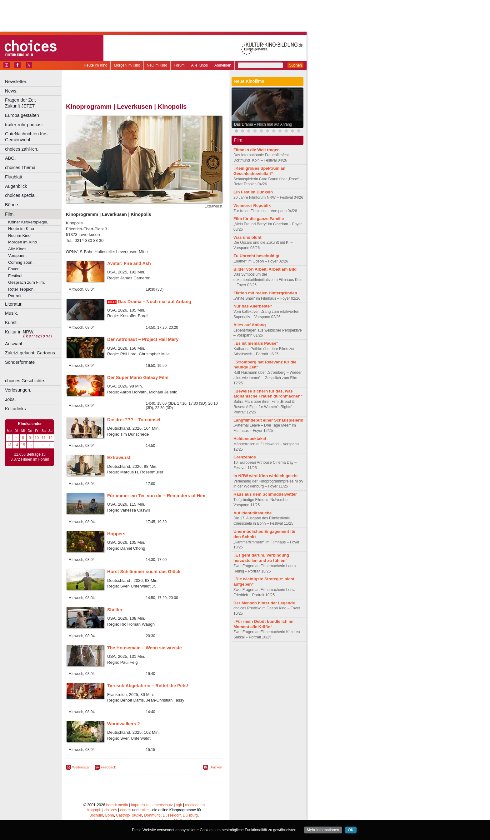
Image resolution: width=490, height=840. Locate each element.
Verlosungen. (18, 390)
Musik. (11, 313)
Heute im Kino (95, 65)
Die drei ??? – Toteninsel (133, 419)
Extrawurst (118, 457)
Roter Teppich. (21, 289)
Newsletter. (16, 81)
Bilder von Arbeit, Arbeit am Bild (265, 269)
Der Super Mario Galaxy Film (137, 377)
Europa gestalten (22, 115)
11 (44, 438)
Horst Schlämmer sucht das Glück (143, 571)
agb (179, 805)
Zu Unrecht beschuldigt (256, 255)
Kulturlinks (15, 408)
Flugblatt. (14, 176)
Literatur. (13, 304)
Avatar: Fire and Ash (129, 263)
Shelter (114, 609)
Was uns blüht (247, 237)
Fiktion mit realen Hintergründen (265, 293)
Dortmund (152, 815)
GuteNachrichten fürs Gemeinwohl (26, 136)
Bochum (96, 815)
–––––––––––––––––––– (30, 371)
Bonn (109, 815)
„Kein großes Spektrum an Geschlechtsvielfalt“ (259, 171)
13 (9, 445)
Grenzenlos (244, 457)
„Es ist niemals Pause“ (255, 343)
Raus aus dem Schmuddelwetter (265, 494)
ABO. (10, 158)
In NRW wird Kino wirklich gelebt (265, 475)
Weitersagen (82, 767)
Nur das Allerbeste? (252, 306)
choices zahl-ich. (21, 149)
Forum (179, 65)
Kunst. (11, 322)
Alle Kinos (199, 65)
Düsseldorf (172, 815)
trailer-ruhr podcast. (24, 124)
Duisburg (190, 815)
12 (50, 438)
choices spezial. (21, 195)
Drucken (215, 767)
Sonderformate (20, 362)
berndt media (117, 805)
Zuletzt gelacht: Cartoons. (30, 352)
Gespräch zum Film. (26, 282)
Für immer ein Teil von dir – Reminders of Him (156, 495)
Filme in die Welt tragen (256, 150)
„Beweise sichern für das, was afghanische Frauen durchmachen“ (267, 394)
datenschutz (162, 805)
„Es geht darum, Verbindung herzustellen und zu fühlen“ (261, 558)
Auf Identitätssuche (252, 513)
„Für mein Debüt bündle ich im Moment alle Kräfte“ (263, 624)
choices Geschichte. (25, 380)
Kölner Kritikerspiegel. (28, 222)
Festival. (15, 275)
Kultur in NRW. (19, 331)
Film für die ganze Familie (258, 218)
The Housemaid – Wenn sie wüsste (144, 647)
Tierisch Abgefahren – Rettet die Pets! (147, 685)
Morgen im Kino (127, 65)
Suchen (295, 65)
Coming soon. (20, 262)
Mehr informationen (323, 830)
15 (23, 445)
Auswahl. (14, 343)
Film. (10, 214)
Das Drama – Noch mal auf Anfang (154, 301)
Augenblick (16, 186)
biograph (94, 810)
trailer (144, 810)
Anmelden (222, 65)
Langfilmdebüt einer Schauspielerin (268, 420)
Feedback (108, 767)
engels (125, 810)
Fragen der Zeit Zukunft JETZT (34, 103)
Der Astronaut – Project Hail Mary (142, 339)
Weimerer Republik (252, 205)
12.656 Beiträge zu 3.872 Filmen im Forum (30, 457)
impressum (140, 805)
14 (16, 445)
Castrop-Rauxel (129, 815)
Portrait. (15, 295)
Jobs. (10, 399)
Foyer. (14, 269)
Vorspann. (17, 255)
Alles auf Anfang (249, 324)
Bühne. (12, 204)
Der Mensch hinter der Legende (264, 603)
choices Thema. (21, 167)
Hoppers (116, 533)
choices (110, 810)
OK (350, 830)
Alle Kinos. (18, 249)
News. (11, 90)
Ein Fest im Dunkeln (253, 192)
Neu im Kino (157, 65)
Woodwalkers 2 (123, 723)
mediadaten (195, 805)
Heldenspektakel (249, 438)
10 (37, 438)
